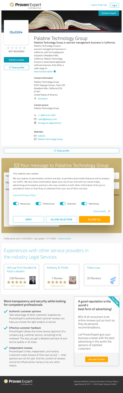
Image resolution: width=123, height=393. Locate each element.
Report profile (65, 238)
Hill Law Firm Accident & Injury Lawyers (21, 269)
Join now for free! (96, 359)
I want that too (98, 5)
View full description (44, 71)
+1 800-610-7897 (47, 115)
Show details (100, 211)
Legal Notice (79, 384)
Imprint (16, 195)
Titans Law (93, 267)
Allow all (94, 219)
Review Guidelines (81, 381)
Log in (114, 5)
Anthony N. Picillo (57, 267)
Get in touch (109, 13)
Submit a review (16, 59)
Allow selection (61, 219)
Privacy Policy (29, 195)
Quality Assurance (97, 381)
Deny (28, 219)
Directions (43, 98)
